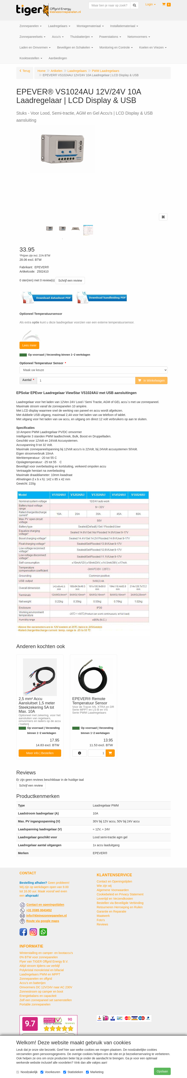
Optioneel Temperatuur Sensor (41, 363)
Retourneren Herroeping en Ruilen (120, 907)
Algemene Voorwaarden (113, 890)
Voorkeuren (50, 1072)
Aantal (27, 379)
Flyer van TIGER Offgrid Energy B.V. (44, 961)
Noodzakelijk (27, 1072)
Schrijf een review (70, 280)
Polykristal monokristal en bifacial (42, 970)
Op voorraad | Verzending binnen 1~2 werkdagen (59, 354)
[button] (150, 4)
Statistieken (73, 1072)
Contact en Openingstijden (114, 881)
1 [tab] (62, 239)
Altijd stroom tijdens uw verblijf (40, 965)
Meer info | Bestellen (39, 753)
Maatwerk (103, 915)
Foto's (101, 920)
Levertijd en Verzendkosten (115, 898)
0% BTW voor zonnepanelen (39, 957)
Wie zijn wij (104, 885)
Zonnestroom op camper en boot (41, 991)
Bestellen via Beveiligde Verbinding (120, 903)
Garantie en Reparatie (111, 911)
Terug (26, 71)
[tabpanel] (49, 228)
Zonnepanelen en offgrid (36, 978)
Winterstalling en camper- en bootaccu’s (46, 953)
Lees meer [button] (29, 345)
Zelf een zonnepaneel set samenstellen (46, 1000)
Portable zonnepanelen (35, 1004)
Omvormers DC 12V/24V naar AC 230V (46, 987)
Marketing (94, 1072)
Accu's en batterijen (33, 983)
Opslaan (162, 1071)
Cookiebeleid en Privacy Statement (120, 894)
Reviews (102, 924)
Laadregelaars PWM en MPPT (40, 974)
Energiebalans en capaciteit (38, 996)
